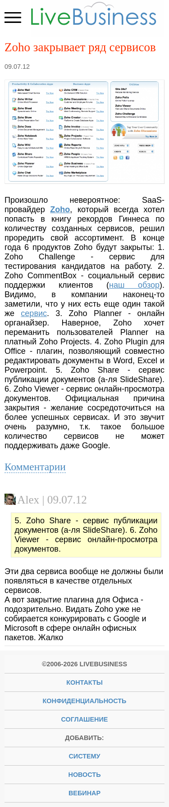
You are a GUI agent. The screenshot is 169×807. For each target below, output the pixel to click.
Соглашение (84, 719)
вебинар (84, 793)
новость (85, 774)
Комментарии (35, 467)
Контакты (84, 682)
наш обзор (134, 285)
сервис (34, 313)
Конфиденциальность (85, 700)
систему (84, 756)
